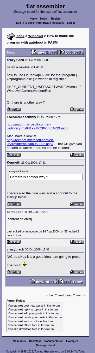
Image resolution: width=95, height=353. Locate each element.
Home (33, 18)
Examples (72, 341)
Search (44, 18)
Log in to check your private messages (40, 22)
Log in (71, 22)
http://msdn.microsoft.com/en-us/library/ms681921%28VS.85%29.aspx (37, 126)
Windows (35, 36)
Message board (45, 345)
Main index (19, 341)
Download (35, 341)
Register (56, 18)
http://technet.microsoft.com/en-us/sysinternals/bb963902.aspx (30, 142)
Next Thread (74, 295)
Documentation (53, 341)
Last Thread (56, 295)
